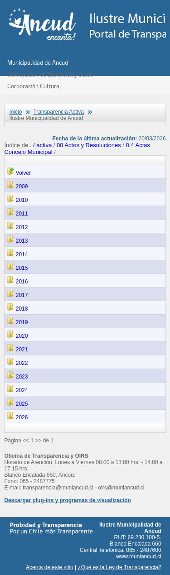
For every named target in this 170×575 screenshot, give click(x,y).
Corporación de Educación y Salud (50, 74)
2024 (17, 390)
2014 (17, 254)
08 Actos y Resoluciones (89, 145)
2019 (17, 322)
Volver (19, 173)
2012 (17, 227)
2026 (17, 417)
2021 (17, 349)
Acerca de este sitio (49, 567)
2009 (17, 186)
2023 (17, 377)
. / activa (41, 145)
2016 (17, 281)
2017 (17, 295)
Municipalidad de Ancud (37, 62)
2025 (17, 404)
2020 (17, 336)
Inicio (15, 112)
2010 (17, 200)
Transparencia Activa (58, 112)
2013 (17, 241)
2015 (17, 268)
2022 (17, 363)
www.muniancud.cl (138, 556)
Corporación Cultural (34, 86)
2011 (17, 214)
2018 (17, 309)
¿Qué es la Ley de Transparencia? (119, 567)
